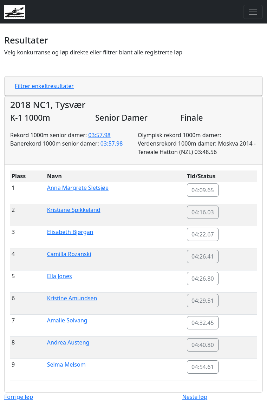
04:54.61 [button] (202, 367)
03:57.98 (99, 135)
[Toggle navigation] (253, 12)
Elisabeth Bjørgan (70, 232)
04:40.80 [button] (202, 345)
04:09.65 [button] (202, 190)
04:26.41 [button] (202, 256)
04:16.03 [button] (202, 212)
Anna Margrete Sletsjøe (78, 188)
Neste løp (194, 397)
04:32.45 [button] (202, 323)
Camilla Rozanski (69, 254)
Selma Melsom (66, 364)
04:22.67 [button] (202, 234)
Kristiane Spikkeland (73, 210)
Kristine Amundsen (72, 298)
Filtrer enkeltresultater (44, 86)
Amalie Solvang (67, 320)
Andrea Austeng (68, 342)
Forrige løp (18, 397)
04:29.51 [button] (202, 300)
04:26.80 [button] (202, 278)
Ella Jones (59, 276)
